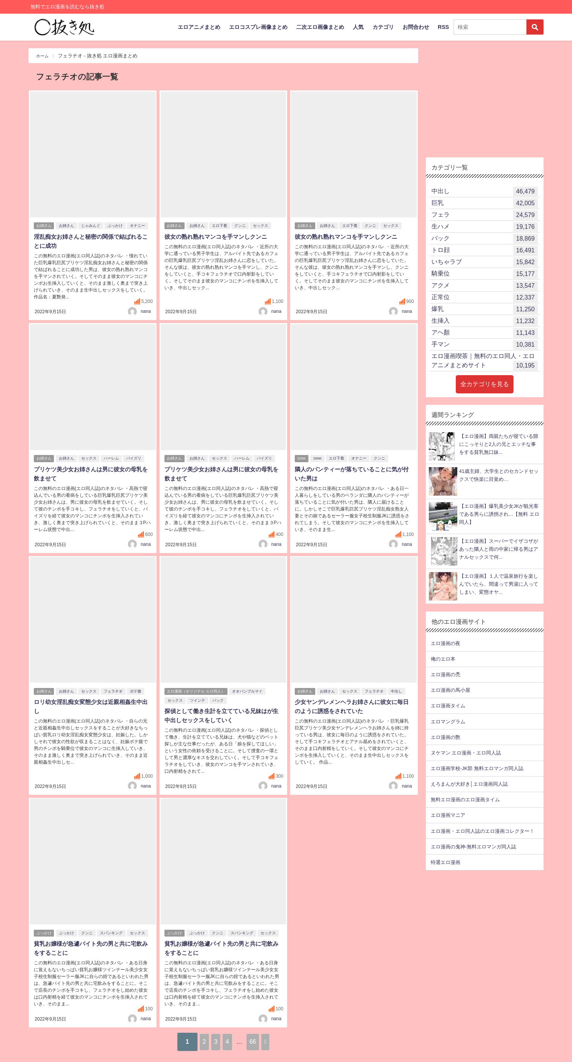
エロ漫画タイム (448, 706)
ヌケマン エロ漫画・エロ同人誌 (466, 753)
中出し (398, 692)
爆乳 (484, 309)
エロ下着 (221, 227)
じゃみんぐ (92, 227)
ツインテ (196, 701)
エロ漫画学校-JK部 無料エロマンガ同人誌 (477, 768)
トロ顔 (484, 250)
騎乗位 (484, 274)
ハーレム (112, 459)
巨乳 (484, 203)
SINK (302, 459)
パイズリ (135, 459)
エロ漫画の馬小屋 (450, 690)
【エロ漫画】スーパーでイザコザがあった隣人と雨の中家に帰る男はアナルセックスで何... (498, 549)
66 (263, 1041)
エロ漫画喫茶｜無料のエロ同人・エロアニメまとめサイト (484, 362)
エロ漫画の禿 (445, 674)
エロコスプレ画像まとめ (258, 27)
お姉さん (44, 227)
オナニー (139, 227)
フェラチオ (114, 692)
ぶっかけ (116, 227)
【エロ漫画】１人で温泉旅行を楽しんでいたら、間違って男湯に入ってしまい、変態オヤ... (498, 584)
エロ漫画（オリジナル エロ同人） (196, 692)
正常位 (484, 298)
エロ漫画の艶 (445, 737)
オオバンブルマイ (249, 692)
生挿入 (484, 321)
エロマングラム (448, 721)
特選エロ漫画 (445, 862)
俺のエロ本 (443, 659)
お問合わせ (416, 27)
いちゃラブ (484, 262)
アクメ (484, 286)
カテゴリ (383, 27)
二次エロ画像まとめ (320, 27)
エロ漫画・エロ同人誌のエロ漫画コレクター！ (482, 831)
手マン (484, 345)
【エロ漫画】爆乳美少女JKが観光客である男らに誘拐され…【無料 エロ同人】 (499, 514)
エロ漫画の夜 (445, 643)
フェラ (484, 215)
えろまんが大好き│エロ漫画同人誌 (469, 784)
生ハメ (484, 227)
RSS (443, 27)
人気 (358, 27)
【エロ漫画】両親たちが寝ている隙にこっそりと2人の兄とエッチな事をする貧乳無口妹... (498, 444)
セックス (262, 227)
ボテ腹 (137, 692)
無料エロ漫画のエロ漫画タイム (465, 799)
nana (146, 311)
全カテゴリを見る (484, 384)
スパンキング (112, 933)
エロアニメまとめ (199, 27)
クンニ (241, 227)
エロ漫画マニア (448, 815)
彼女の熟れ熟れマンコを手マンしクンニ (218, 237)
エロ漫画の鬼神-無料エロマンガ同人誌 (473, 847)
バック (217, 701)
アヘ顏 (484, 333)
